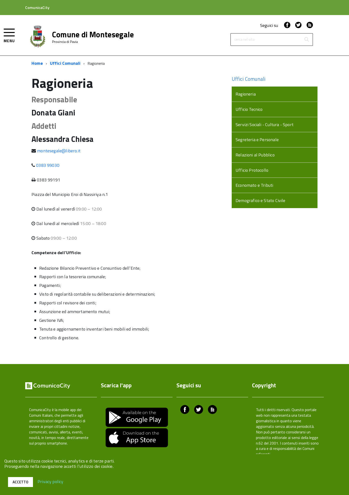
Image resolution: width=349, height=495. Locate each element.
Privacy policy (50, 481)
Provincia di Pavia (65, 41)
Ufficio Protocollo (252, 170)
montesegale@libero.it (58, 150)
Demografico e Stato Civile (261, 200)
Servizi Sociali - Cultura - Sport (264, 124)
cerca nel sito (244, 39)
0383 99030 (47, 165)
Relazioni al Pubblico (255, 155)
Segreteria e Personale (257, 139)
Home (37, 63)
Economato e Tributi (254, 185)
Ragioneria (246, 94)
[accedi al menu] (9, 35)
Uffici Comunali (65, 63)
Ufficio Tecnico (249, 109)
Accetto (20, 482)
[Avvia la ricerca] (307, 39)
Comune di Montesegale (93, 34)
